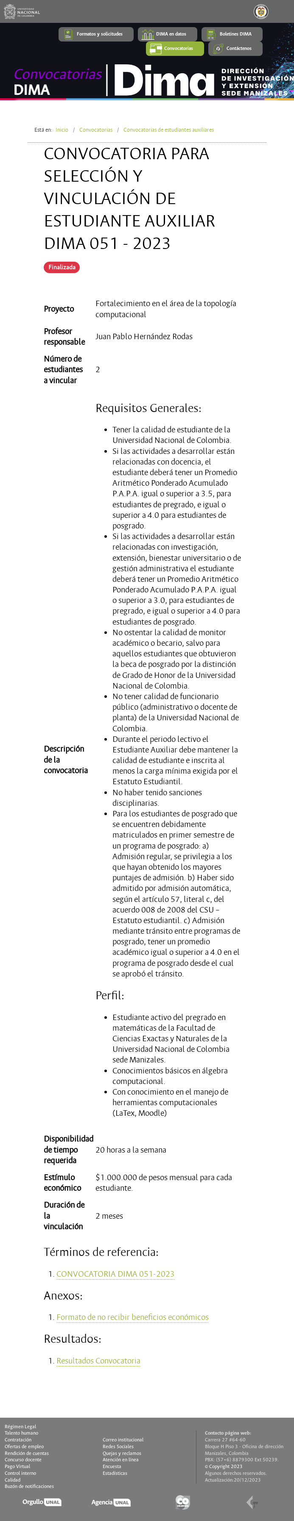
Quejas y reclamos (122, 1453)
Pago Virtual (17, 1466)
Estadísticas (115, 1473)
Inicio (62, 130)
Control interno (20, 1473)
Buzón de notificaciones (29, 1486)
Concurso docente (23, 1460)
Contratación (18, 1440)
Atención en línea (121, 1460)
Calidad (12, 1480)
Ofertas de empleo (24, 1446)
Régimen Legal (20, 1427)
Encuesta (112, 1466)
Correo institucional (123, 1440)
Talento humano (21, 1433)
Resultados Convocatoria (98, 1361)
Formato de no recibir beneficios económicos (132, 1317)
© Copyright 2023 (224, 1466)
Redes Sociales (118, 1446)
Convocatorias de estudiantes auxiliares (168, 130)
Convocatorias (95, 130)
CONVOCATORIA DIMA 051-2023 (115, 1274)
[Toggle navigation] (282, 11)
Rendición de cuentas (27, 1453)
